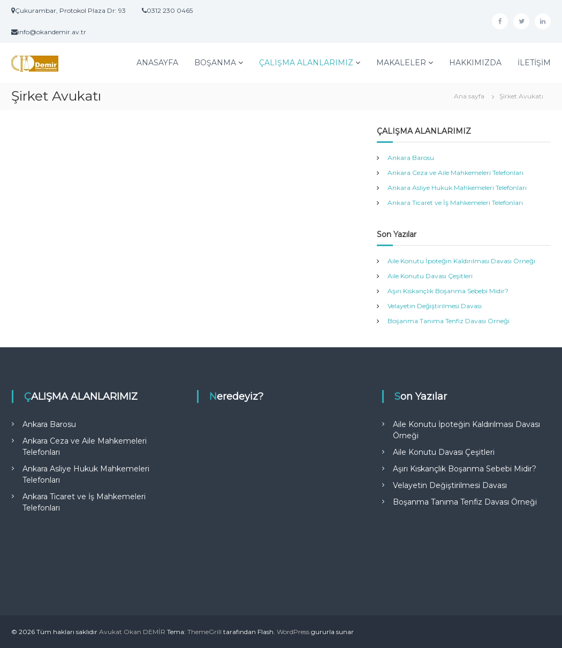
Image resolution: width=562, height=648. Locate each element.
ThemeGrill (204, 632)
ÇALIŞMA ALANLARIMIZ (306, 62)
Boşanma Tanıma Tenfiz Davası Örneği (449, 321)
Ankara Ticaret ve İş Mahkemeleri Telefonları (455, 203)
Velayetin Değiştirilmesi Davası (435, 306)
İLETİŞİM (534, 62)
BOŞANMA (215, 62)
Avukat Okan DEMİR (132, 632)
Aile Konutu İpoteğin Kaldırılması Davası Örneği (461, 261)
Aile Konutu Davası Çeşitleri (430, 276)
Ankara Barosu (411, 158)
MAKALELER (401, 62)
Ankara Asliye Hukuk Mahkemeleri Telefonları (457, 188)
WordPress (293, 632)
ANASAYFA (157, 62)
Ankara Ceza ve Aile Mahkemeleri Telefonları (455, 173)
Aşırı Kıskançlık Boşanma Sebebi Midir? (448, 291)
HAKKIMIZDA (475, 62)
